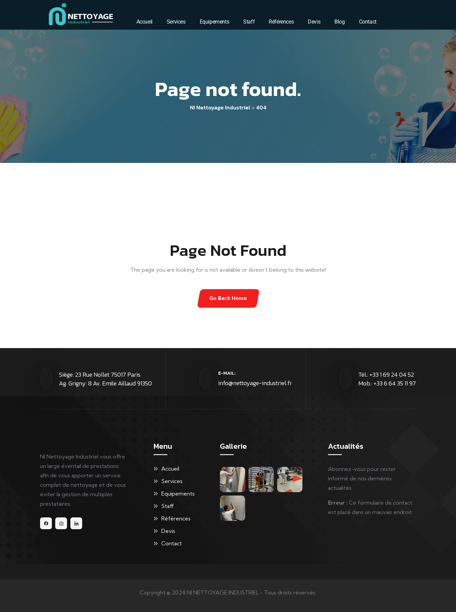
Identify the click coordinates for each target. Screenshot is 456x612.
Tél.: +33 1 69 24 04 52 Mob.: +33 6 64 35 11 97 (387, 379)
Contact (368, 22)
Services (176, 22)
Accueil (144, 22)
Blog (339, 22)
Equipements (214, 22)
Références (281, 22)
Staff (249, 22)
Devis (314, 22)
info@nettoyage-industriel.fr (255, 382)
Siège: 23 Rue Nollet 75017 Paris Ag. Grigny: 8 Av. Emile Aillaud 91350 (105, 379)
